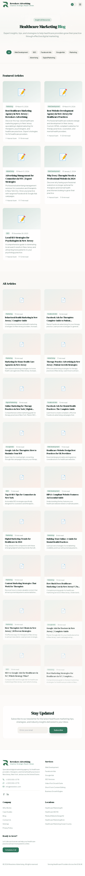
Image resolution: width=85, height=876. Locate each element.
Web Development (21, 52)
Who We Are (7, 808)
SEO (34, 52)
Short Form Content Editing (55, 787)
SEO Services (50, 779)
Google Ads (60, 52)
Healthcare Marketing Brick (55, 820)
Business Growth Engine (54, 791)
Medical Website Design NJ (54, 816)
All (9, 52)
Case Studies (7, 812)
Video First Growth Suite (54, 783)
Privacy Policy (8, 828)
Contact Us (7, 820)
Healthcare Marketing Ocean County (58, 824)
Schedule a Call (10, 850)
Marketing (73, 52)
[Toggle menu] (80, 4)
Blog (4, 816)
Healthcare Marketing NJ (54, 808)
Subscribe (58, 730)
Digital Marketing (49, 58)
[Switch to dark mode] (73, 4)
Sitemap (6, 824)
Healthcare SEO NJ (51, 812)
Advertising (34, 58)
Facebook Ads (46, 52)
